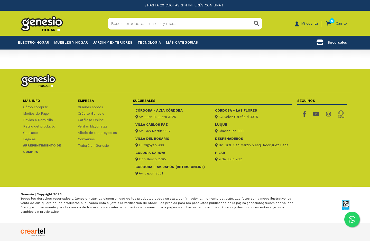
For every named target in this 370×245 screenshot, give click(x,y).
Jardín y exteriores (112, 42)
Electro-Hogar (33, 42)
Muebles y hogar (71, 42)
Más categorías (182, 42)
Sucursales (332, 42)
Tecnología (149, 42)
